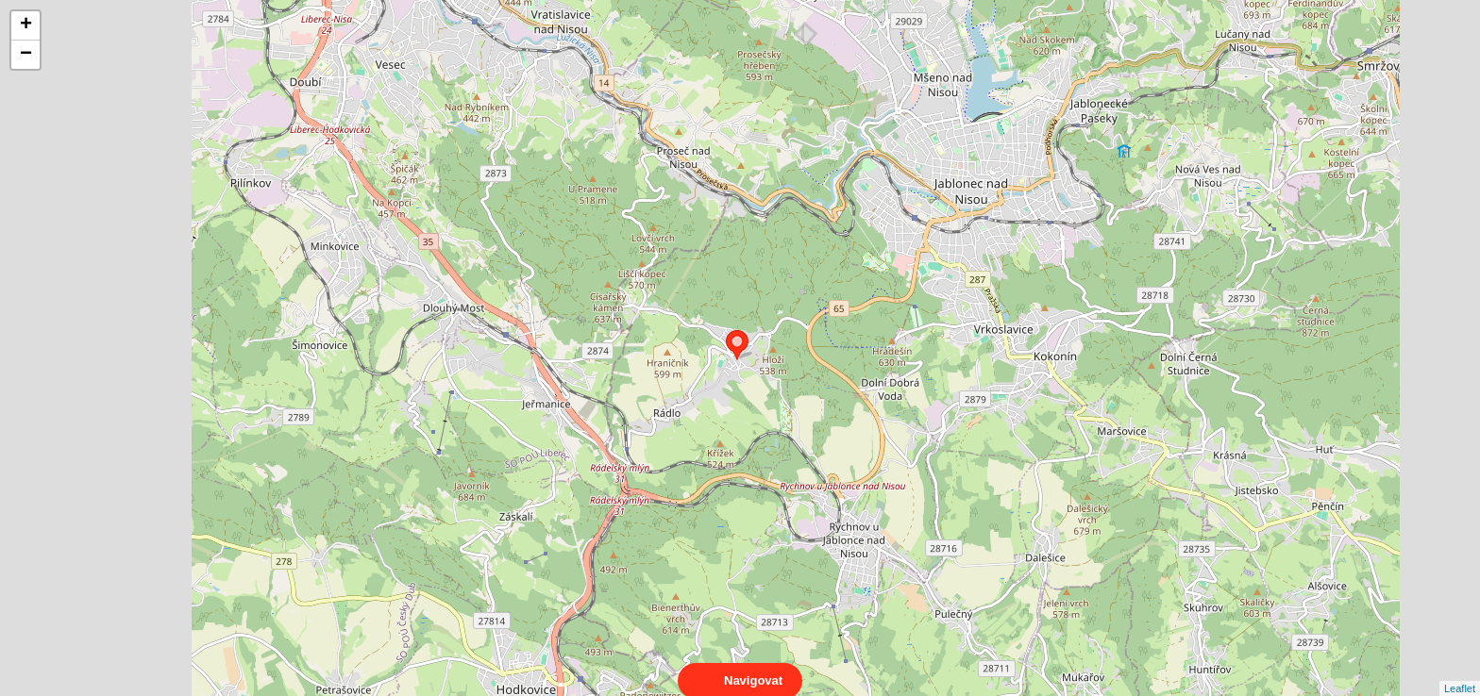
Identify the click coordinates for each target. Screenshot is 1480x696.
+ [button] (26, 25)
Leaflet (1459, 671)
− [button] (26, 55)
